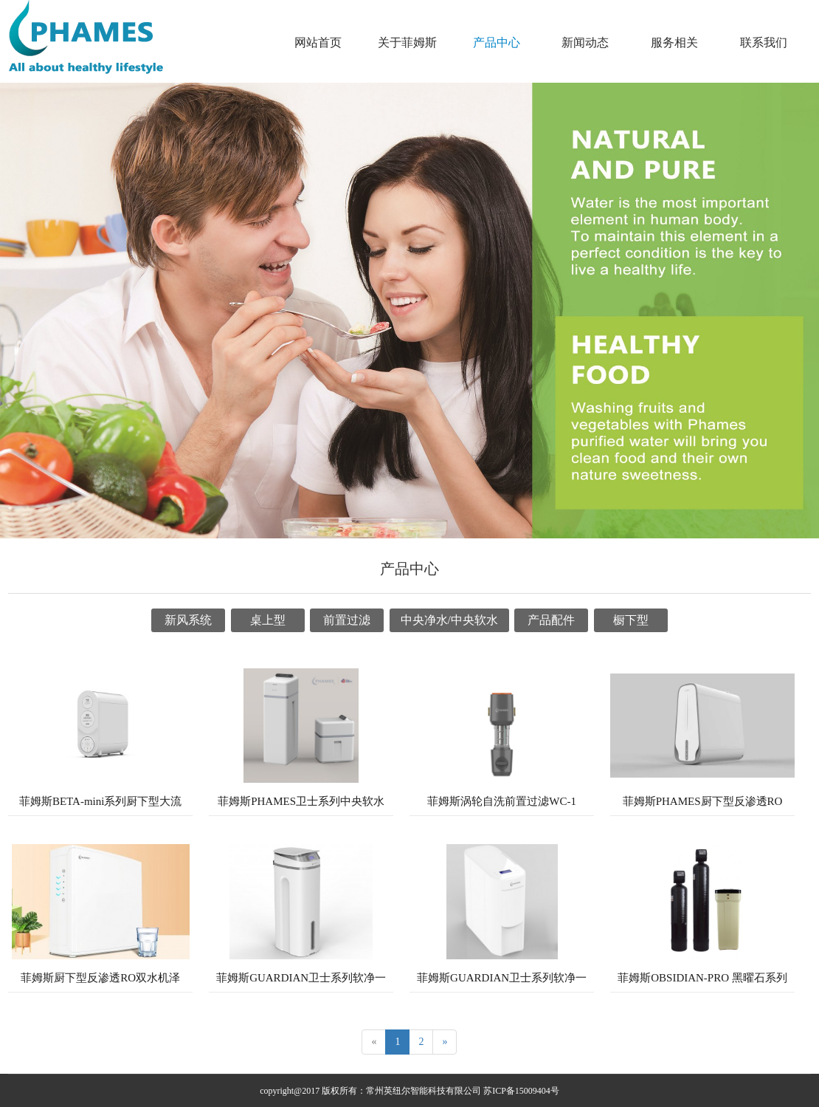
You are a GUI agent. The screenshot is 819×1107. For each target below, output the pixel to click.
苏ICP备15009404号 (521, 1091)
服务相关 (674, 42)
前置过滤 (346, 620)
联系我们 (763, 42)
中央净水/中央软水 (449, 620)
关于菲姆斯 (407, 42)
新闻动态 (585, 42)
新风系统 (188, 620)
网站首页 (318, 42)
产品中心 (496, 42)
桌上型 (268, 620)
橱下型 (631, 620)
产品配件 (551, 620)
